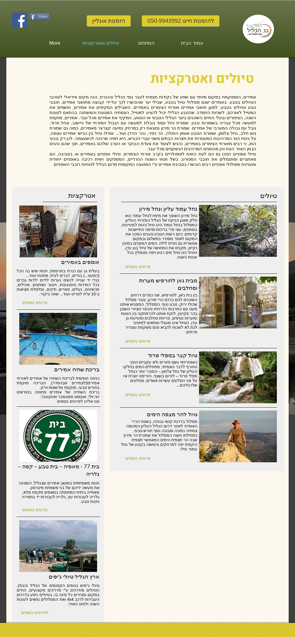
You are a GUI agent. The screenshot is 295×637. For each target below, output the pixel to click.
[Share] (39, 16)
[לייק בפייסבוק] (40, 28)
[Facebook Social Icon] (19, 20)
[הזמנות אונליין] (109, 20)
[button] (35, 302)
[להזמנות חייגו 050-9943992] (181, 20)
